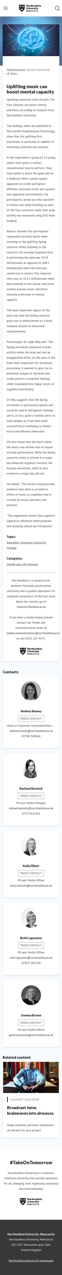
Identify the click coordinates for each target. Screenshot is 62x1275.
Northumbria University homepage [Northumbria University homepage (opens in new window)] (31, 1260)
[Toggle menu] (5, 8)
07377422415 (31, 813)
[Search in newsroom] (57, 8)
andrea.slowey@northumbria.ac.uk (31, 731)
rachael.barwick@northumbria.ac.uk (31, 808)
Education (13, 542)
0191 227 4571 (35, 638)
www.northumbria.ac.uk (31, 607)
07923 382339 (31, 963)
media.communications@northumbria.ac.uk (33, 633)
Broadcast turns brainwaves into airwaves (30, 1110)
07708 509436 (31, 736)
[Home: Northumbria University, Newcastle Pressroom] (30, 8)
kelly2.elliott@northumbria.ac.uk (31, 885)
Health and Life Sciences (22, 564)
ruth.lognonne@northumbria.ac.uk (31, 958)
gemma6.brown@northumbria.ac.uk (31, 1035)
